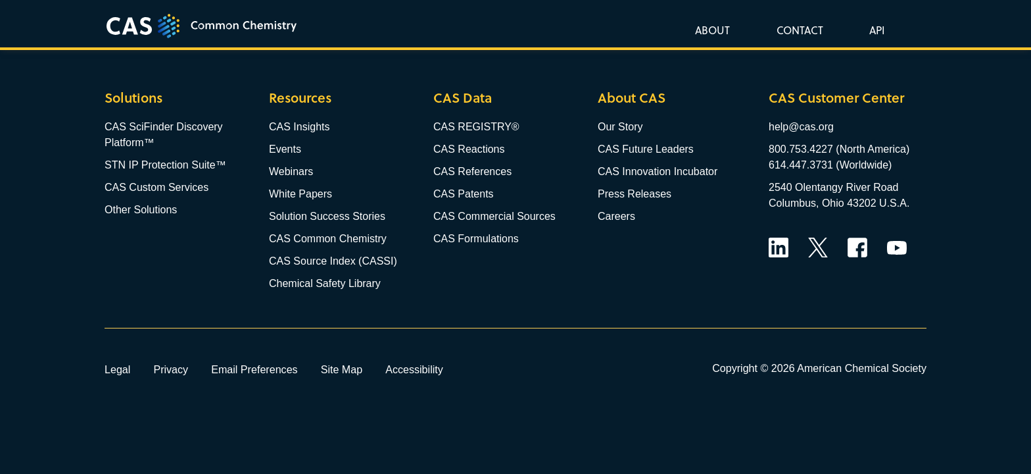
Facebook (857, 247)
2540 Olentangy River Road (833, 187)
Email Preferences (254, 369)
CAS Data (462, 98)
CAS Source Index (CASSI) (333, 261)
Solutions (133, 98)
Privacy (170, 369)
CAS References (472, 171)
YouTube (897, 247)
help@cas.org (801, 126)
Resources (300, 98)
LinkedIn (778, 247)
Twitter (818, 247)
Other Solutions (141, 209)
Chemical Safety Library (325, 283)
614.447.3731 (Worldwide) (830, 165)
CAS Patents (463, 193)
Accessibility (414, 369)
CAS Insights (299, 126)
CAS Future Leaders (646, 149)
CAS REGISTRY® (476, 126)
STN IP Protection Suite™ (165, 165)
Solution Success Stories (327, 216)
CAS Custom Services (156, 187)
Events (285, 149)
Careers (616, 216)
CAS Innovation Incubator (657, 171)
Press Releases (634, 193)
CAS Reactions (469, 149)
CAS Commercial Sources (494, 216)
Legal (117, 369)
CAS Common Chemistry (328, 238)
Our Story (620, 126)
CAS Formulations (476, 238)
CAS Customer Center (836, 98)
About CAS (631, 98)
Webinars (291, 171)
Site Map (342, 369)
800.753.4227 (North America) (839, 149)
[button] (874, 29)
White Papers (300, 193)
